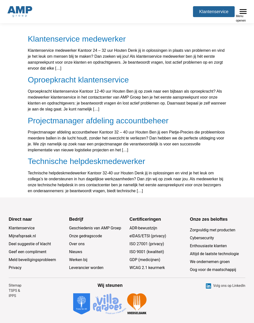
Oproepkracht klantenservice (78, 70)
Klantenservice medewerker (77, 30)
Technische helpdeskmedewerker (86, 152)
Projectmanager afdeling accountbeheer (98, 111)
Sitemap (15, 276)
